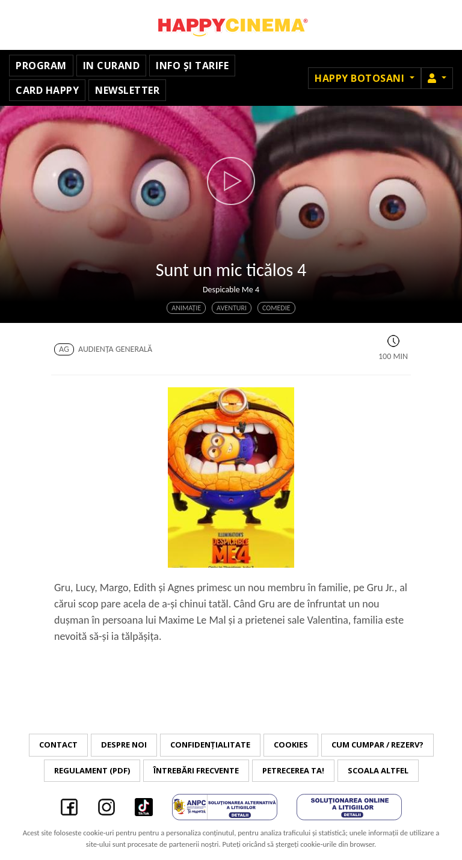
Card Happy (47, 90)
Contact (58, 744)
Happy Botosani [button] (361, 78)
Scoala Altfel (378, 770)
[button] (437, 78)
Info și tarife (192, 65)
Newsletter (127, 90)
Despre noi (124, 744)
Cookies (291, 744)
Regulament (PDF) (92, 770)
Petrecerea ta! (293, 770)
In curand (111, 65)
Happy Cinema (231, 25)
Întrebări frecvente (196, 770)
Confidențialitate (210, 744)
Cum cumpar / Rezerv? (377, 744)
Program (41, 65)
